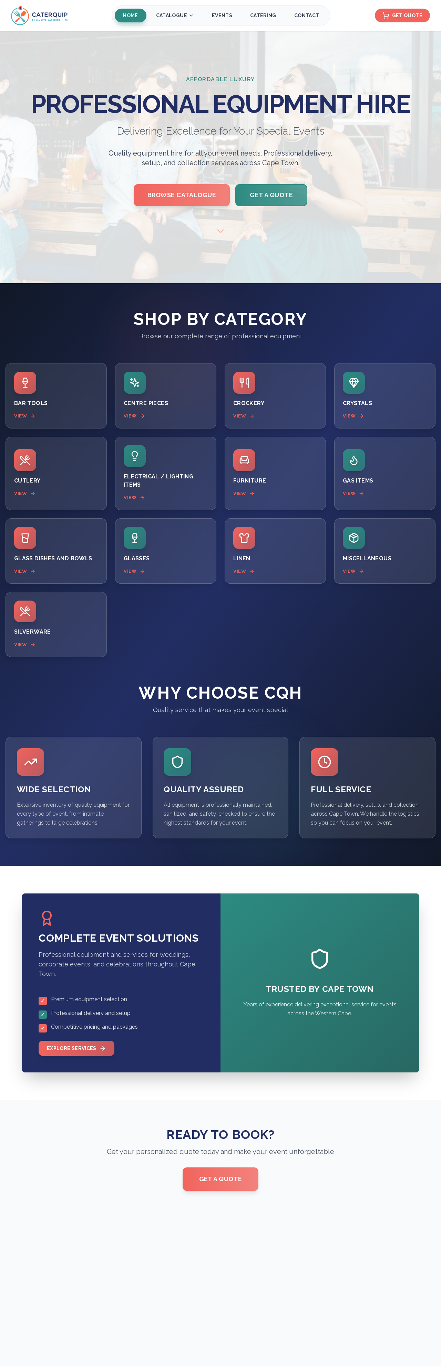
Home (129, 15)
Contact (306, 15)
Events (221, 15)
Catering (262, 15)
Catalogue (174, 15)
